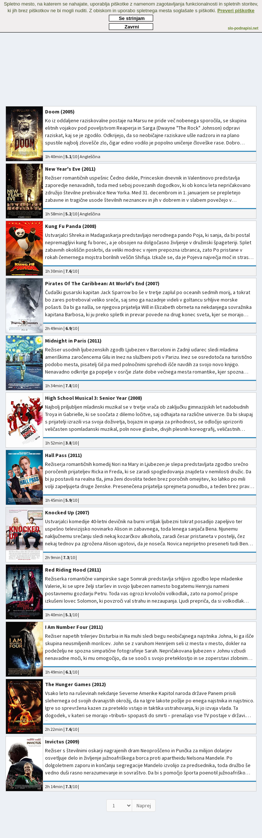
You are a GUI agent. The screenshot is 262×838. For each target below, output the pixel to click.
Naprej (144, 805)
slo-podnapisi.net (243, 28)
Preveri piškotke (235, 10)
